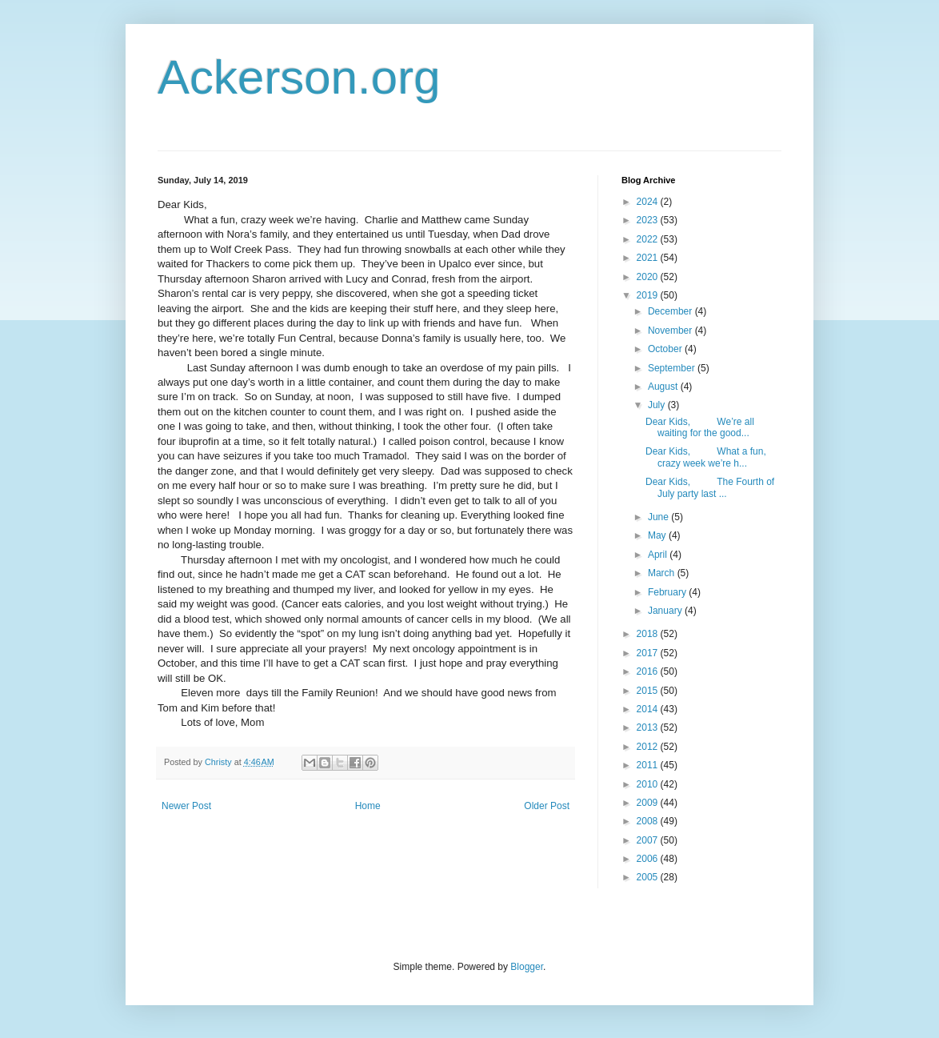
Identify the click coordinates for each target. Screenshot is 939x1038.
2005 (649, 877)
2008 (649, 821)
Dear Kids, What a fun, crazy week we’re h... (705, 457)
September (672, 368)
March (662, 573)
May (658, 535)
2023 (649, 220)
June (659, 517)
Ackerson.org (299, 77)
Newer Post (186, 806)
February (668, 592)
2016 (649, 671)
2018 (649, 633)
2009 (649, 802)
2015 (649, 690)
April (658, 554)
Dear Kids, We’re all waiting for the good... (699, 427)
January (666, 610)
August (664, 386)
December (671, 311)
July (658, 405)
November (671, 330)
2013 (649, 727)
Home (368, 806)
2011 (649, 765)
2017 (649, 653)
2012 (649, 746)
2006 (649, 858)
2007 (649, 840)
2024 (649, 201)
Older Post (546, 806)
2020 (649, 277)
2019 (649, 295)
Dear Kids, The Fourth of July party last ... (709, 487)
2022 (649, 239)
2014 (649, 709)
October (666, 349)
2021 (649, 257)
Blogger (526, 966)
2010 (649, 784)
